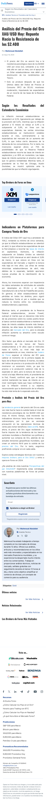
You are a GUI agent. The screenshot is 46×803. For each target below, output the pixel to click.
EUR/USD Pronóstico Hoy (14, 754)
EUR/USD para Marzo (12, 737)
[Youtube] (35, 691)
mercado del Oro (21, 330)
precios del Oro (10, 446)
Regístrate (23, 514)
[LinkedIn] (15, 691)
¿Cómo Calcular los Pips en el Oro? (18, 705)
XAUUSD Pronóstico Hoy (14, 750)
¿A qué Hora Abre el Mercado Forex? (19, 716)
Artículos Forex (9, 701)
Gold (14, 585)
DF (3, 15)
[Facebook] (3, 691)
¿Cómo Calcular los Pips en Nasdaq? (19, 712)
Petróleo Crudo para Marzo (14, 741)
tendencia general (12, 407)
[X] (9, 691)
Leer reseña (12, 207)
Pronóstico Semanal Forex (14, 758)
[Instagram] (42, 691)
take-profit (32, 427)
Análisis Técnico (11, 15)
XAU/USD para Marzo (12, 733)
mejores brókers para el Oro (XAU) (18, 457)
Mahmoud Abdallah (29, 528)
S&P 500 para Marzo (12, 725)
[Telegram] (21, 691)
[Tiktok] (28, 691)
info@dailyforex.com (10, 765)
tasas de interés (37, 249)
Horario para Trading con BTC (16, 708)
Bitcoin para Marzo (11, 729)
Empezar (12, 200)
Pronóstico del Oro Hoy (26, 15)
